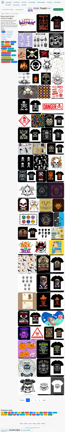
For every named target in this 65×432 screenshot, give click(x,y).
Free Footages (32, 2)
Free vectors (9, 2)
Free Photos (16, 2)
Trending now (10, 31)
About (38, 423)
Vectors (7, 13)
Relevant (3, 36)
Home (2, 13)
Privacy (34, 423)
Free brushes (57, 2)
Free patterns (16, 5)
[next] (44, 400)
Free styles (8, 5)
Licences (26, 423)
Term (30, 423)
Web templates (41, 2)
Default (3, 31)
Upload (29, 8)
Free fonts (24, 2)
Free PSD (24, 5)
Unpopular (4, 39)
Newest (3, 34)
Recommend (9, 34)
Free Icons (49, 2)
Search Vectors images (7, 9)
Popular (9, 36)
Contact (43, 423)
